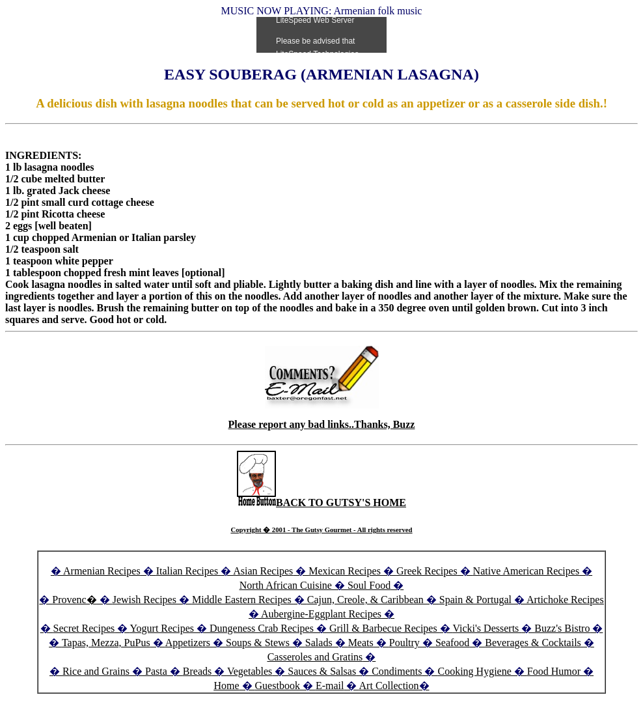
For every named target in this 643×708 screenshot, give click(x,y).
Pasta (156, 671)
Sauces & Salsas (322, 671)
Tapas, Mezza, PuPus (106, 642)
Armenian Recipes (102, 570)
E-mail (330, 685)
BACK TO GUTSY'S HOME (321, 502)
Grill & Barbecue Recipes (384, 628)
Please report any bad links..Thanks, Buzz (321, 424)
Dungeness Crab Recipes (262, 628)
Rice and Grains (96, 671)
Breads (197, 671)
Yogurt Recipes (162, 628)
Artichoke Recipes (565, 599)
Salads (319, 642)
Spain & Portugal (475, 599)
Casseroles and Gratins (315, 656)
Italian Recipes (188, 570)
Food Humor (555, 671)
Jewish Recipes (146, 599)
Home (226, 685)
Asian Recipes (263, 570)
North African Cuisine (285, 585)
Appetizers (189, 642)
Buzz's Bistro (562, 628)
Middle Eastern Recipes (243, 599)
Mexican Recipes (345, 570)
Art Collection (389, 685)
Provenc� (74, 599)
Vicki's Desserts (486, 628)
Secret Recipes (84, 628)
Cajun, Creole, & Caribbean (365, 599)
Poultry (404, 642)
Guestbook (277, 685)
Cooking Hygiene (475, 671)
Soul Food (369, 585)
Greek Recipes (427, 570)
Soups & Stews (258, 642)
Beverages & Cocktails (534, 642)
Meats (361, 642)
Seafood (452, 642)
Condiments (397, 671)
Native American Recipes (526, 570)
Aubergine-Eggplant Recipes (321, 613)
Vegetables (249, 671)
